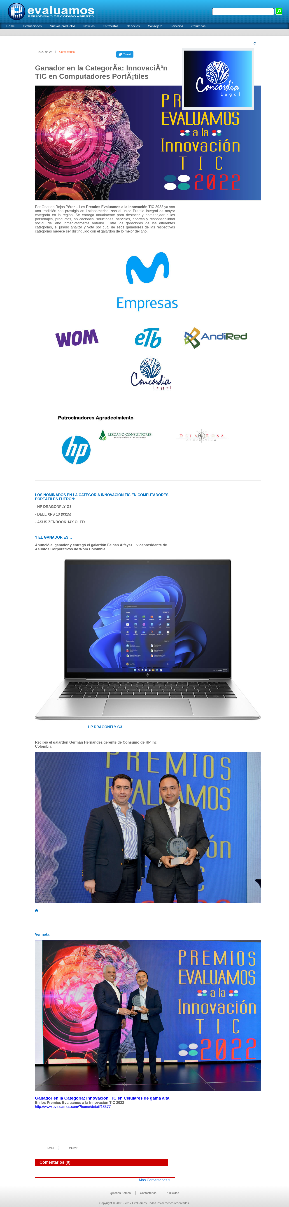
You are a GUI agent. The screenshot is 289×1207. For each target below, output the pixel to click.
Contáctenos (148, 1193)
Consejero (155, 26)
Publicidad (172, 1193)
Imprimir (72, 1148)
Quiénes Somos (120, 1193)
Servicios (176, 26)
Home (10, 26)
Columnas (198, 26)
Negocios (133, 26)
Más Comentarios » (154, 1180)
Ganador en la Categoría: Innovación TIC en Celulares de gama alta (102, 1098)
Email (50, 1148)
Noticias (89, 26)
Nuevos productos (62, 26)
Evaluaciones (32, 26)
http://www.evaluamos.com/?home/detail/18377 (73, 1107)
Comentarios (67, 51)
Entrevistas (110, 26)
